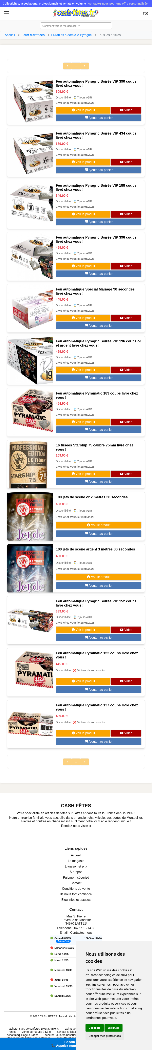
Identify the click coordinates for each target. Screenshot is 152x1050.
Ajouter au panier (99, 117)
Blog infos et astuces (76, 899)
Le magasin (76, 861)
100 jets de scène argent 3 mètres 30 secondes (95, 549)
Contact (75, 883)
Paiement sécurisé (76, 877)
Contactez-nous (81, 932)
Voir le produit (83, 110)
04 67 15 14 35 (84, 928)
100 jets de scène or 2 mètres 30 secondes (92, 497)
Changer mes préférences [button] (105, 1036)
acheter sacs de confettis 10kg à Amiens (34, 1028)
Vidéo (126, 110)
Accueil (10, 35)
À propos (76, 872)
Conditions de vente (76, 888)
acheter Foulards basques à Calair (66, 1035)
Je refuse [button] (113, 1027)
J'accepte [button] (95, 1027)
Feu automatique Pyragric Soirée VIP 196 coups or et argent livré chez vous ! (98, 343)
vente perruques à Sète (36, 1031)
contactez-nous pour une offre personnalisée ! (118, 3)
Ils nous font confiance (76, 894)
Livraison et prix (76, 866)
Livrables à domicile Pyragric (71, 35)
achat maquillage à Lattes (22, 1035)
